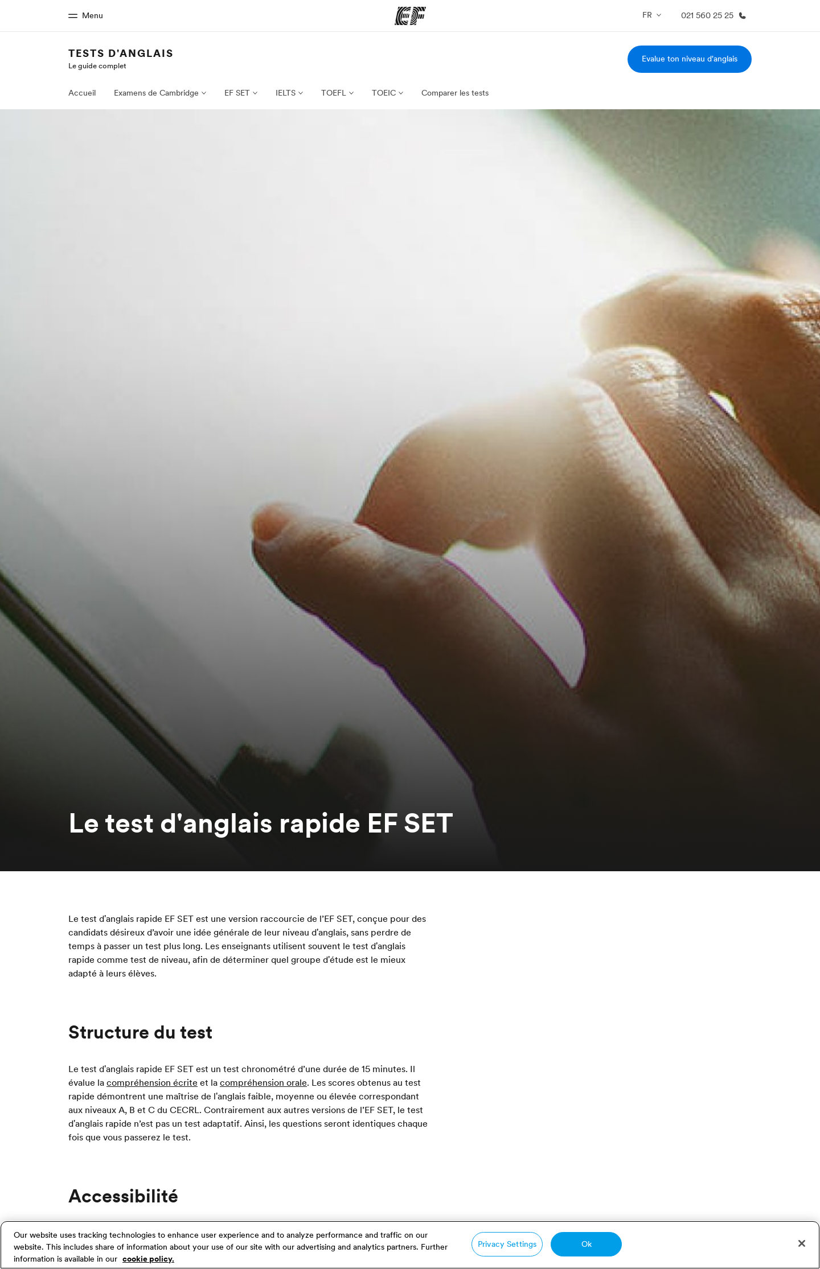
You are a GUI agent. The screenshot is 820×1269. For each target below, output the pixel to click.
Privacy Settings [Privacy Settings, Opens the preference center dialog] (507, 1244)
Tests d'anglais (121, 53)
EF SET (237, 92)
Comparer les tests (455, 92)
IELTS (286, 92)
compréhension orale (263, 1082)
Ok (586, 1244)
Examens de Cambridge (156, 92)
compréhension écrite (152, 1082)
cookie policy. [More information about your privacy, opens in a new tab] (148, 1258)
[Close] (801, 1243)
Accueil (82, 92)
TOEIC (384, 92)
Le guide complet (97, 65)
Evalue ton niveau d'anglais (689, 58)
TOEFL (333, 92)
